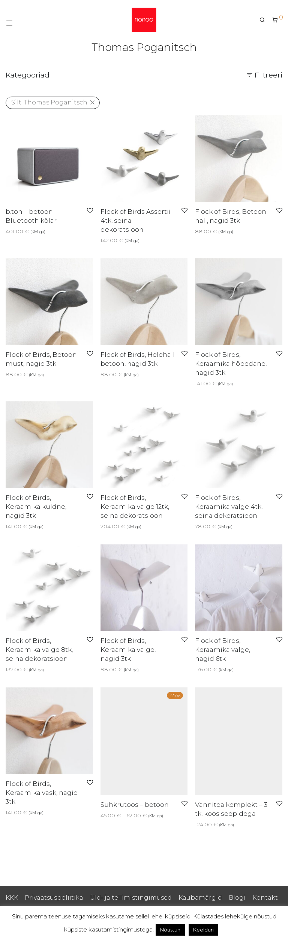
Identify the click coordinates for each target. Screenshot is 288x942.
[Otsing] (265, 20)
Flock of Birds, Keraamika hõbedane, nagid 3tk (231, 363)
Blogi (237, 897)
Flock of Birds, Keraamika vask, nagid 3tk (42, 792)
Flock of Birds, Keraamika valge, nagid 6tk (222, 649)
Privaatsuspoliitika (54, 897)
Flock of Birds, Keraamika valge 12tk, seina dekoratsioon (134, 506)
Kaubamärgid (200, 897)
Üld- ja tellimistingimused (131, 897)
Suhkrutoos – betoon (134, 804)
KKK (12, 897)
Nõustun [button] (170, 930)
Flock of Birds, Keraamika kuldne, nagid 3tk (36, 506)
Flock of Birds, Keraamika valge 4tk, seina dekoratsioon (228, 506)
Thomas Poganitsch (49, 102)
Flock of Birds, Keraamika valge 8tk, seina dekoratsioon (39, 649)
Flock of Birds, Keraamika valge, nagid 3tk (128, 649)
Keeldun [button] (203, 930)
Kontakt (265, 897)
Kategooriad (28, 75)
